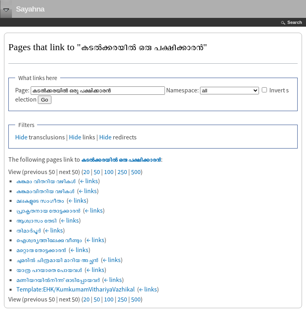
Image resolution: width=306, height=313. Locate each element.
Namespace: (182, 90)
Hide (21, 137)
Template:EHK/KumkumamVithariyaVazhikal (75, 289)
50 (97, 172)
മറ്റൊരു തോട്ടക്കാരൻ (41, 250)
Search (294, 22)
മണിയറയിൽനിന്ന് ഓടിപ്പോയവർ (58, 280)
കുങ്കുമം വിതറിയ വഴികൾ (46, 181)
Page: (22, 90)
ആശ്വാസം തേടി (36, 220)
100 (109, 172)
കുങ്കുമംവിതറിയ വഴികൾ (45, 191)
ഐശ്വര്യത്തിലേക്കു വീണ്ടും (49, 240)
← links (89, 181)
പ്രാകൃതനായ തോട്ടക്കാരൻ (48, 210)
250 (122, 172)
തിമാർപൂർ (28, 230)
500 (136, 172)
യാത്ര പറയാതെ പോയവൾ (49, 270)
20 (86, 172)
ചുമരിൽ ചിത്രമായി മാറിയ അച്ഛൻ (57, 260)
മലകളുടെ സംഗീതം (40, 200)
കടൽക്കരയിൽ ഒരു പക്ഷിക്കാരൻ (121, 159)
